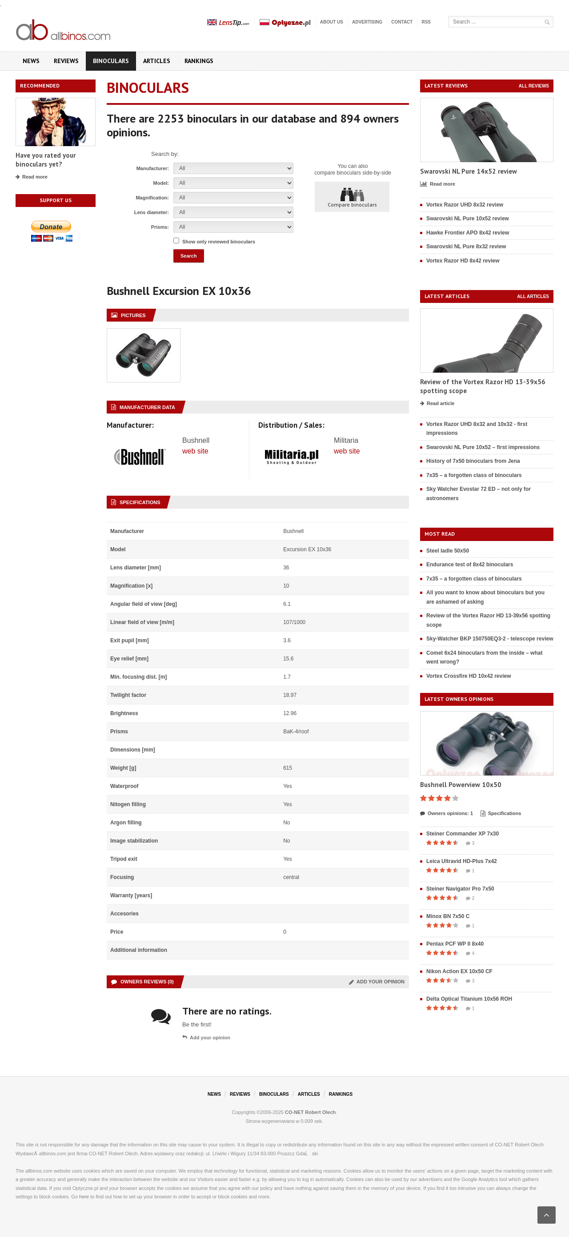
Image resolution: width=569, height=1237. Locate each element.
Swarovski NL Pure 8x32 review (466, 246)
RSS (426, 22)
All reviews (534, 86)
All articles (533, 296)
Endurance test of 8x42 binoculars (469, 564)
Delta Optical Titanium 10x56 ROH (469, 999)
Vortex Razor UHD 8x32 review (464, 205)
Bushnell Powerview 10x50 (460, 784)
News (31, 61)
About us (331, 22)
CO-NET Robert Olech (310, 1112)
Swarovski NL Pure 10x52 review (467, 218)
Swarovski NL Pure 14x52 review (468, 171)
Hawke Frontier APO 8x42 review (467, 233)
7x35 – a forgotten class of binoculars (474, 475)
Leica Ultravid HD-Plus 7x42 (461, 861)
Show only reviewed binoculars (218, 241)
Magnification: (152, 197)
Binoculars (111, 61)
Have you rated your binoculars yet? (46, 159)
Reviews (66, 61)
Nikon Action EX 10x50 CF (459, 971)
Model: (161, 183)
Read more (32, 177)
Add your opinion (377, 981)
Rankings (198, 61)
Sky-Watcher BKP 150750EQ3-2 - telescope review (489, 639)
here (84, 1196)
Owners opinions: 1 (446, 813)
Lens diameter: (151, 212)
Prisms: (160, 227)
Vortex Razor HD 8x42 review (463, 261)
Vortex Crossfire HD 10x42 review (468, 676)
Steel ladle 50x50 (447, 551)
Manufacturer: (152, 168)
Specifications (501, 813)
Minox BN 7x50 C (447, 916)
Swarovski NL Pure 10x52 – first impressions (483, 447)
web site (195, 451)
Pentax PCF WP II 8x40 (455, 944)
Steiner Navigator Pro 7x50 (460, 889)
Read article (437, 403)
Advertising (367, 22)
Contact (402, 22)
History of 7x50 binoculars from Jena (473, 461)
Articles (156, 61)
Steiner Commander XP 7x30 (462, 834)
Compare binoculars (352, 197)
